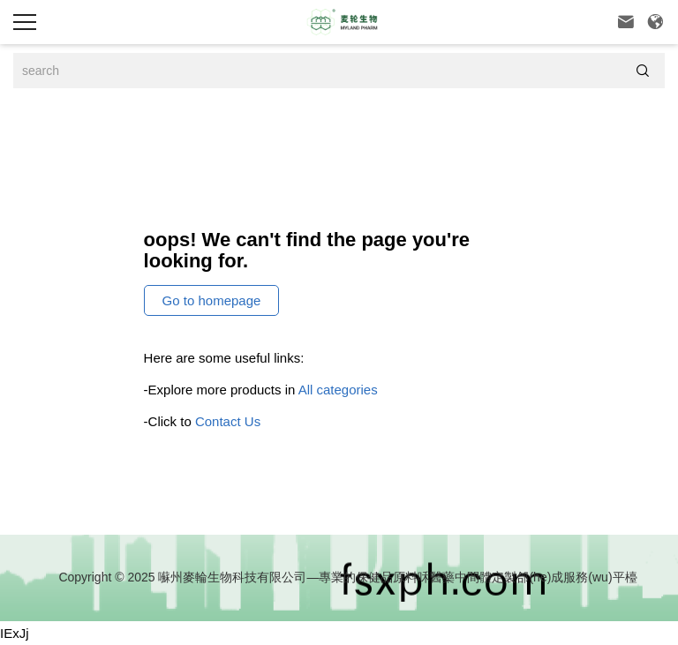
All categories (338, 389)
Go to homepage (211, 300)
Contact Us (227, 421)
